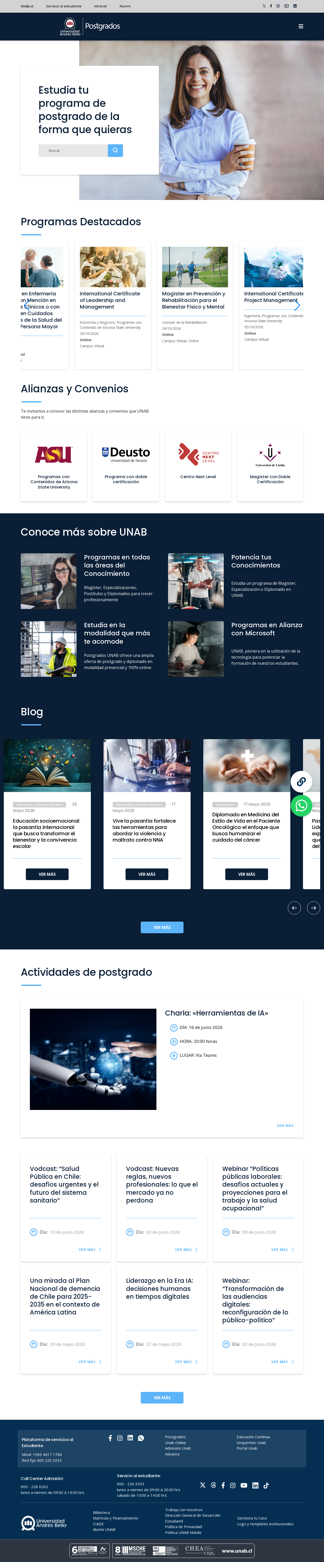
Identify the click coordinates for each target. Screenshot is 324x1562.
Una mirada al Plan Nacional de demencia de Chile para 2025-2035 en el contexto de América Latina (65, 1296)
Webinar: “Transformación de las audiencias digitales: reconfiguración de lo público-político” (255, 1300)
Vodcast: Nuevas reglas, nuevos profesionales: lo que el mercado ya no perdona (162, 1185)
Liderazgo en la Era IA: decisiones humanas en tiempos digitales (159, 1289)
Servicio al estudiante (64, 6)
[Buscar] (80, 150)
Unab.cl (27, 6)
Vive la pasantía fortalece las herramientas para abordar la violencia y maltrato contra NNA (144, 830)
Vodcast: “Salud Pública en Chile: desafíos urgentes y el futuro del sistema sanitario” (64, 1185)
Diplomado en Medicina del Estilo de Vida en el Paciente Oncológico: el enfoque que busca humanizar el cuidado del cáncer (246, 827)
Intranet (100, 6)
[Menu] (301, 26)
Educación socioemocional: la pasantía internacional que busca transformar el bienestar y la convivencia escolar (46, 833)
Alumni (125, 6)
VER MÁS (47, 874)
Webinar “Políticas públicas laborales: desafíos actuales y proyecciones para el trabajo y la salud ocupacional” (255, 1188)
